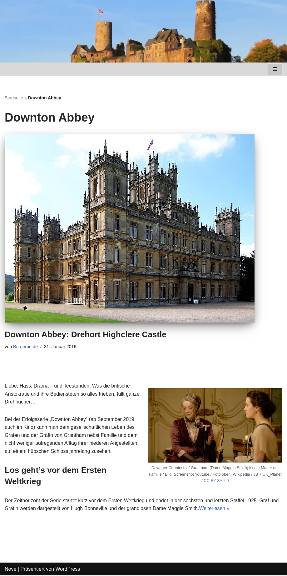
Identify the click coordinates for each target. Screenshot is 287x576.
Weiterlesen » (215, 509)
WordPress (67, 569)
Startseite (14, 97)
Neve (10, 569)
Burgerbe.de (25, 346)
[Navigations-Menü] (275, 69)
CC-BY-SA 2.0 (216, 480)
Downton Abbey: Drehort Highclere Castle (85, 334)
